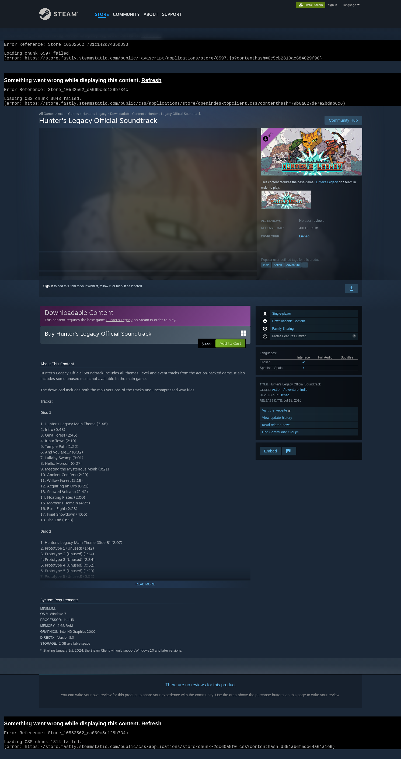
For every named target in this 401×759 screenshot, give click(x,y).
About (151, 14)
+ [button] (305, 271)
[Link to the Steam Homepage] (62, 18)
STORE (102, 14)
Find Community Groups (280, 439)
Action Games (68, 120)
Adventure (293, 271)
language (349, 5)
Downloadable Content (127, 120)
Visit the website (276, 417)
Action (278, 271)
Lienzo (304, 243)
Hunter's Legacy (94, 120)
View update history (277, 424)
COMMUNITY (126, 14)
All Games (46, 120)
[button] (230, 350)
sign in (332, 5)
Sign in (48, 292)
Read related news (276, 431)
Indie (266, 271)
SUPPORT (172, 14)
